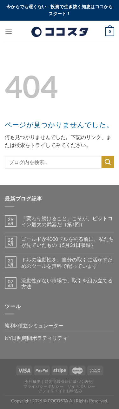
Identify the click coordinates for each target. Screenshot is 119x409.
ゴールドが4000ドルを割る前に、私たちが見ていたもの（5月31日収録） (67, 242)
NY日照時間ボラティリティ (36, 338)
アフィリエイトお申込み (60, 390)
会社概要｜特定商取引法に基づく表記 (59, 381)
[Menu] (8, 31)
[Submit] (108, 162)
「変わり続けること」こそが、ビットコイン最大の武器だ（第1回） (67, 221)
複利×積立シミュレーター (34, 325)
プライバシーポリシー (43, 386)
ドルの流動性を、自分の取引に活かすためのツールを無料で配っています (67, 262)
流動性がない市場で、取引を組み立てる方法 (67, 283)
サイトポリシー (82, 386)
